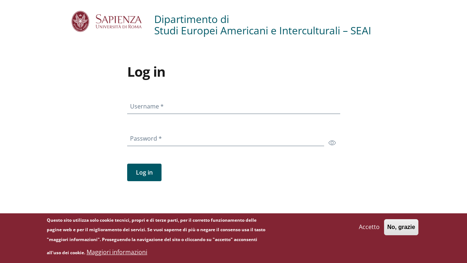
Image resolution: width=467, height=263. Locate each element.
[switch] (332, 142)
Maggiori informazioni (117, 253)
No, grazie (401, 229)
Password (147, 137)
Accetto (369, 229)
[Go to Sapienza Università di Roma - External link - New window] (113, 21)
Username (148, 104)
